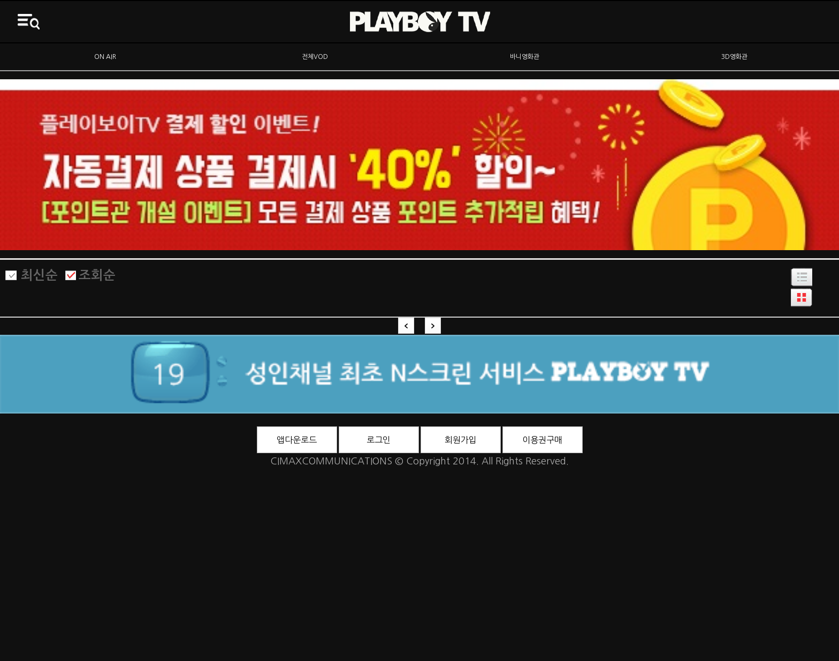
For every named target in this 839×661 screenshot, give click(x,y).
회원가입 (461, 439)
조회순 (97, 275)
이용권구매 (542, 439)
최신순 (39, 275)
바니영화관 (524, 57)
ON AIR (105, 57)
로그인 (379, 439)
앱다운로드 (297, 439)
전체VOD (315, 57)
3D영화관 (734, 57)
